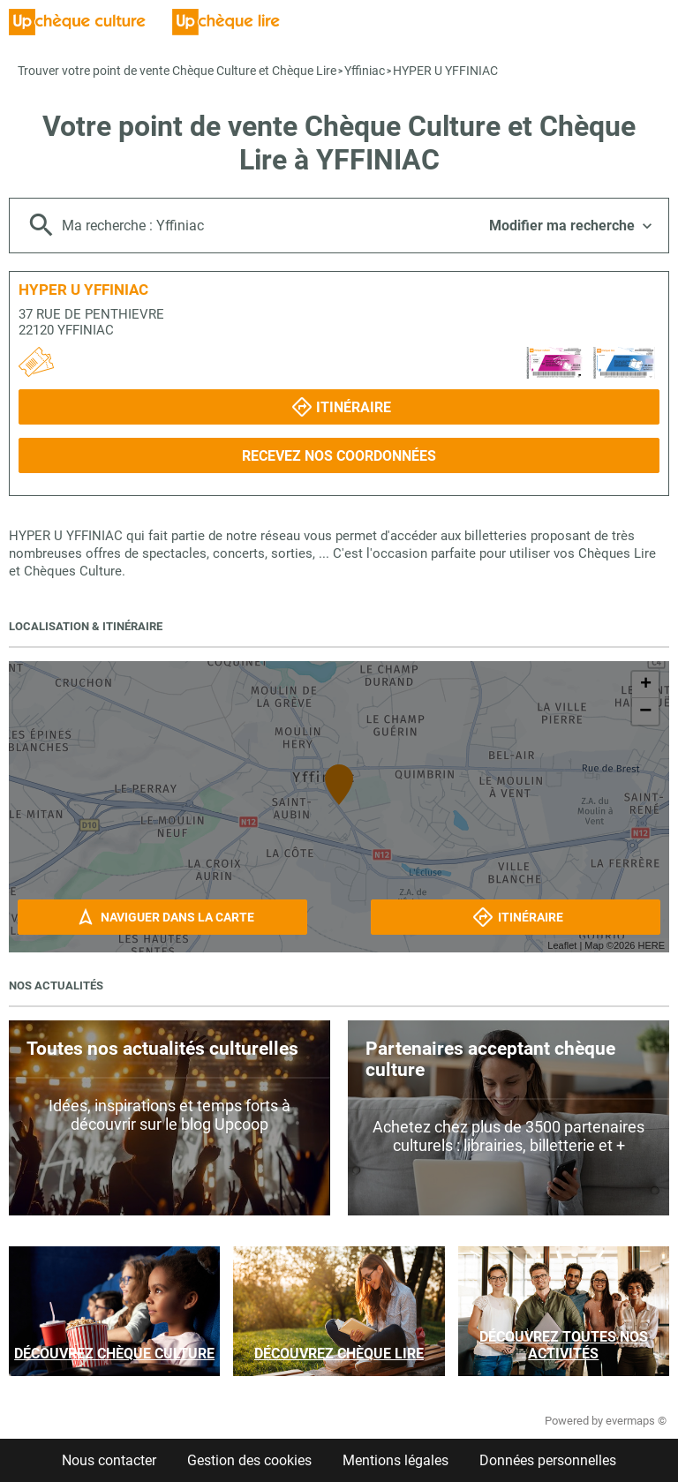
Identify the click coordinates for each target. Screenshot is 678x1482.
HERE (651, 945)
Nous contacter (109, 1460)
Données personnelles (547, 1460)
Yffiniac (364, 71)
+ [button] (646, 685)
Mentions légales (395, 1460)
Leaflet (561, 945)
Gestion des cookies (249, 1460)
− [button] (645, 711)
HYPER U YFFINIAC (445, 71)
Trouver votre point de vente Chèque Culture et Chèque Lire (177, 71)
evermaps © (636, 1420)
